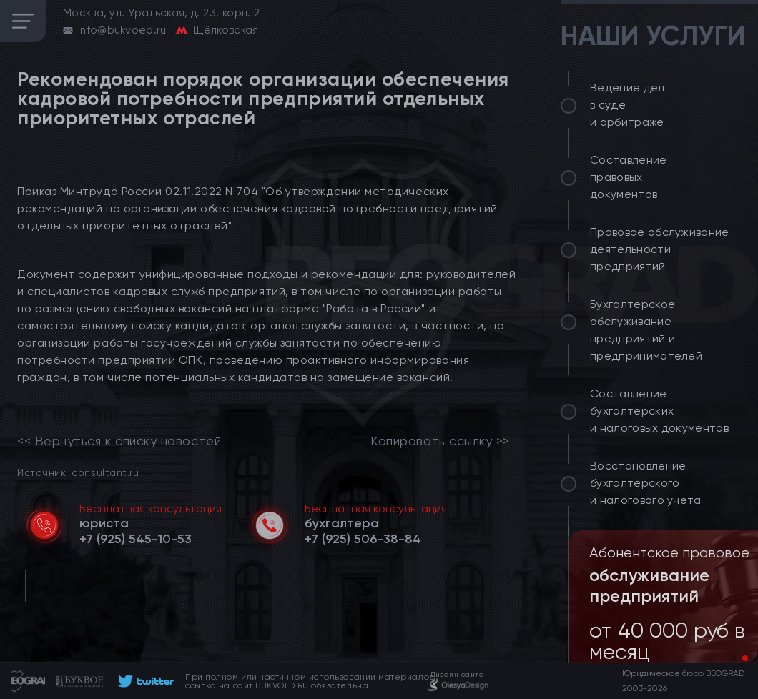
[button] (734, 658)
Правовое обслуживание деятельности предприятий (659, 249)
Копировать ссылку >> (440, 441)
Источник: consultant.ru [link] (78, 472)
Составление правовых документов (628, 177)
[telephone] (135, 539)
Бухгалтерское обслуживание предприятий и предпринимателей (646, 329)
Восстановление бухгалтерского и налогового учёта (646, 483)
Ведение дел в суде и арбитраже (627, 105)
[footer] (144, 681)
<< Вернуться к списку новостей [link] (119, 441)
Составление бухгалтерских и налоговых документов (659, 411)
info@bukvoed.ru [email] (122, 30)
